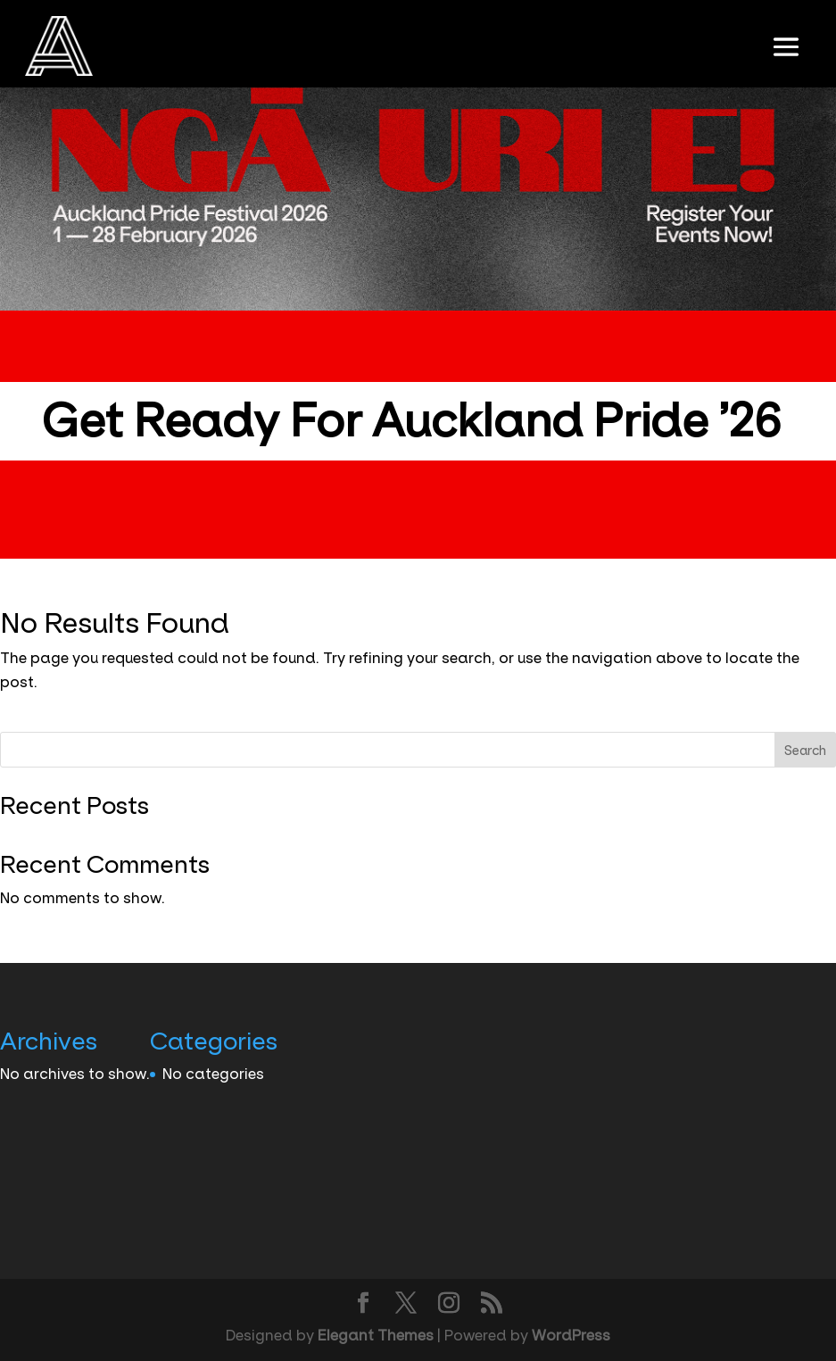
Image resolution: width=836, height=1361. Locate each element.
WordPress (571, 1335)
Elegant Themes (376, 1335)
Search (805, 751)
